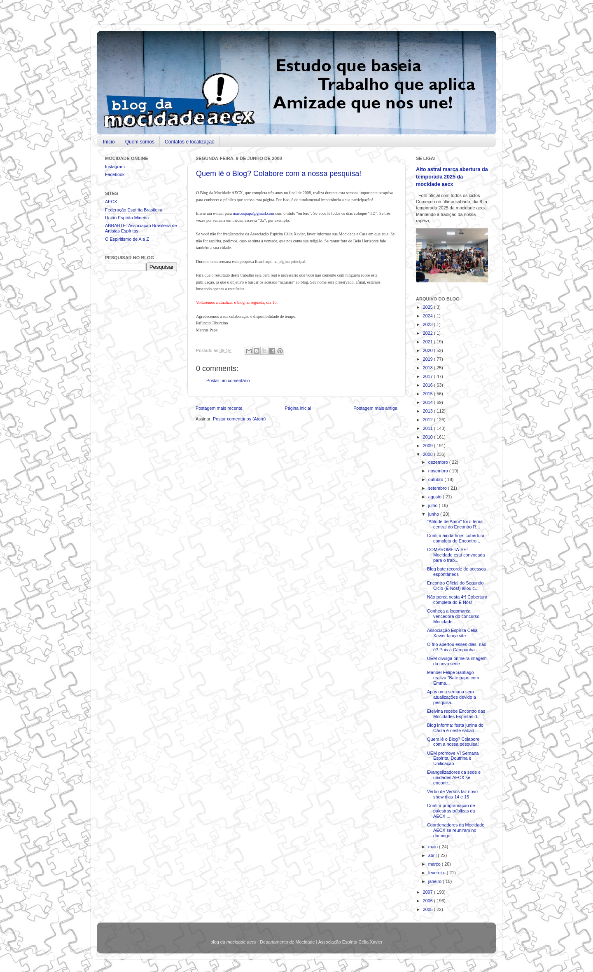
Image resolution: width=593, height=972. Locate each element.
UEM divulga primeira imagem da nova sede (457, 661)
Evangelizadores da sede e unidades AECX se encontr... (454, 777)
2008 (428, 454)
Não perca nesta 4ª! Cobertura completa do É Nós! (457, 599)
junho (434, 514)
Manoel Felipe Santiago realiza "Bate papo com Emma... (453, 678)
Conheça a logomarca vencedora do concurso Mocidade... (453, 616)
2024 (428, 315)
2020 (428, 350)
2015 (428, 393)
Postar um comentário (228, 380)
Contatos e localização (190, 142)
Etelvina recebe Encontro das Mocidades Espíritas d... (456, 714)
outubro (436, 479)
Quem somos (139, 142)
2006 (428, 900)
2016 (428, 385)
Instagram (115, 166)
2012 (428, 419)
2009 (428, 445)
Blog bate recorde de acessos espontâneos (456, 571)
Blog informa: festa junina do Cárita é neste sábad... (455, 728)
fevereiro (437, 872)
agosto (435, 496)
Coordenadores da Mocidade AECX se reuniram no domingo (455, 830)
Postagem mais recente (219, 408)
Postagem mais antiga (375, 408)
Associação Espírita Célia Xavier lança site (452, 633)
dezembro (438, 462)
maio (433, 846)
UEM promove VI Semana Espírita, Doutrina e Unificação (453, 758)
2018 (428, 367)
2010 (428, 436)
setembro (438, 488)
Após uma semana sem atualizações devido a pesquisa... (451, 697)
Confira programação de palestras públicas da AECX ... (451, 811)
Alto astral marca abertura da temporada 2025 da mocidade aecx (452, 177)
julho (433, 505)
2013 (428, 411)
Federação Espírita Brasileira (133, 209)
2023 (428, 324)
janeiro (435, 881)
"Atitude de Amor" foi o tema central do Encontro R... (455, 524)
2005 (428, 909)
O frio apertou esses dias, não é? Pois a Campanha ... (456, 647)
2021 (428, 341)
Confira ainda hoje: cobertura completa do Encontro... (455, 538)
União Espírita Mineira (127, 217)
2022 (428, 333)
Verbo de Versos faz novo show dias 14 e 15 (452, 794)
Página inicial (298, 408)
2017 (428, 376)
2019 (428, 359)
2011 (428, 428)
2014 (428, 402)
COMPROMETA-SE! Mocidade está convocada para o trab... (456, 555)
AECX (111, 201)
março (435, 864)
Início (109, 142)
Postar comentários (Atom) (239, 418)
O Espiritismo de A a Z (127, 239)
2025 (428, 307)
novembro (438, 470)
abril (433, 855)
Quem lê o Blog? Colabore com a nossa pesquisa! (278, 173)
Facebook (114, 174)
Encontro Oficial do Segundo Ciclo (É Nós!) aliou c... (455, 585)
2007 (428, 892)
